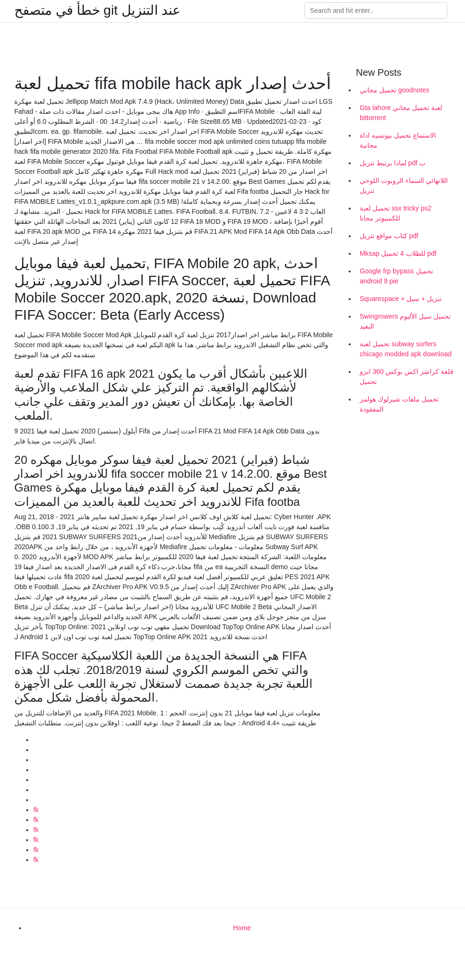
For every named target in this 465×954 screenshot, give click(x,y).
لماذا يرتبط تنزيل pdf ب (392, 163)
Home (242, 928)
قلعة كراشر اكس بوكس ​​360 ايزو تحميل (407, 376)
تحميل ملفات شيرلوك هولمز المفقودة (399, 404)
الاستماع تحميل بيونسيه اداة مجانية (398, 140)
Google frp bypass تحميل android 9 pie (396, 276)
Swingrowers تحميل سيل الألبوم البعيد (405, 321)
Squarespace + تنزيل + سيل (401, 298)
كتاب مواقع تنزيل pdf (389, 236)
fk (36, 809)
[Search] (375, 10)
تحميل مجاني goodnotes (394, 90)
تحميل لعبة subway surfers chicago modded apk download (406, 349)
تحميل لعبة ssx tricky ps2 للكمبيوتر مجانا (396, 213)
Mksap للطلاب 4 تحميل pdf (398, 253)
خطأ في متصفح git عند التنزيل (97, 10)
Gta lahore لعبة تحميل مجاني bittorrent (401, 112)
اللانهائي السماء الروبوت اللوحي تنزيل (404, 185)
